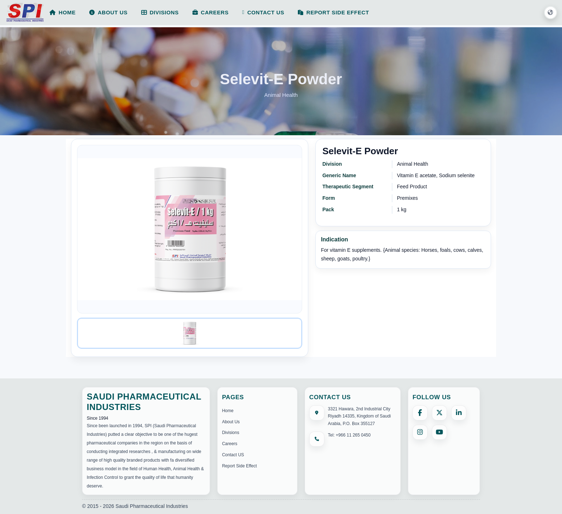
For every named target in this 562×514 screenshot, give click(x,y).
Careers (229, 443)
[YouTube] (439, 432)
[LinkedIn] (458, 412)
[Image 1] (189, 333)
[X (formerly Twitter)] (439, 412)
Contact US (233, 454)
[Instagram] (420, 432)
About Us (230, 421)
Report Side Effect (239, 465)
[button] (550, 13)
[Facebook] (420, 412)
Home (227, 410)
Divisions (230, 432)
